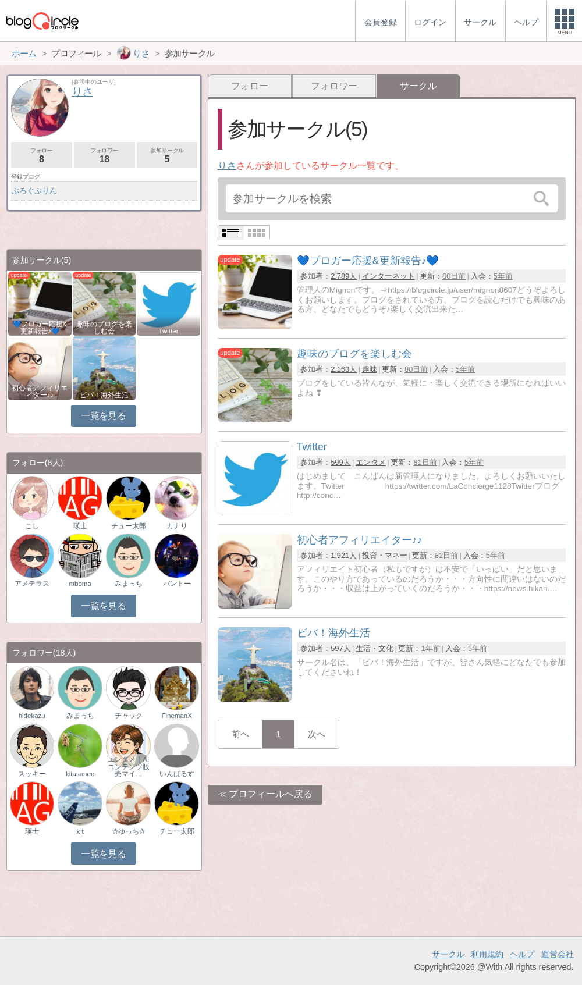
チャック (129, 715)
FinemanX (176, 715)
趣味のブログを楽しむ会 (104, 328)
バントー (177, 583)
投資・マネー (384, 555)
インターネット (388, 276)
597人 (340, 648)
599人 (340, 462)
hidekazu (32, 715)
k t (80, 831)
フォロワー (334, 86)
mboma (80, 583)
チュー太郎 (128, 525)
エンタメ (371, 462)
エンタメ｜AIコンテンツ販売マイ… (129, 766)
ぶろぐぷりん (34, 190)
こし (32, 525)
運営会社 (557, 954)
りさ (227, 165)
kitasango (80, 773)
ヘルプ (522, 954)
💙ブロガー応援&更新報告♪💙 (40, 328)
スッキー (32, 773)
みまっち (129, 583)
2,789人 (344, 276)
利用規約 (487, 954)
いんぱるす (176, 773)
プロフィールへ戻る (271, 794)
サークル (448, 954)
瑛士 (80, 525)
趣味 (369, 369)
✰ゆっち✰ (128, 831)
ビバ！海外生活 (104, 395)
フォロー (249, 86)
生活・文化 (374, 648)
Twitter (169, 331)
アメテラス (32, 583)
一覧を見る (103, 416)
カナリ (176, 525)
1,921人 (344, 555)
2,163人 (344, 369)
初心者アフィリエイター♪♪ (40, 392)
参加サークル (167, 155)
